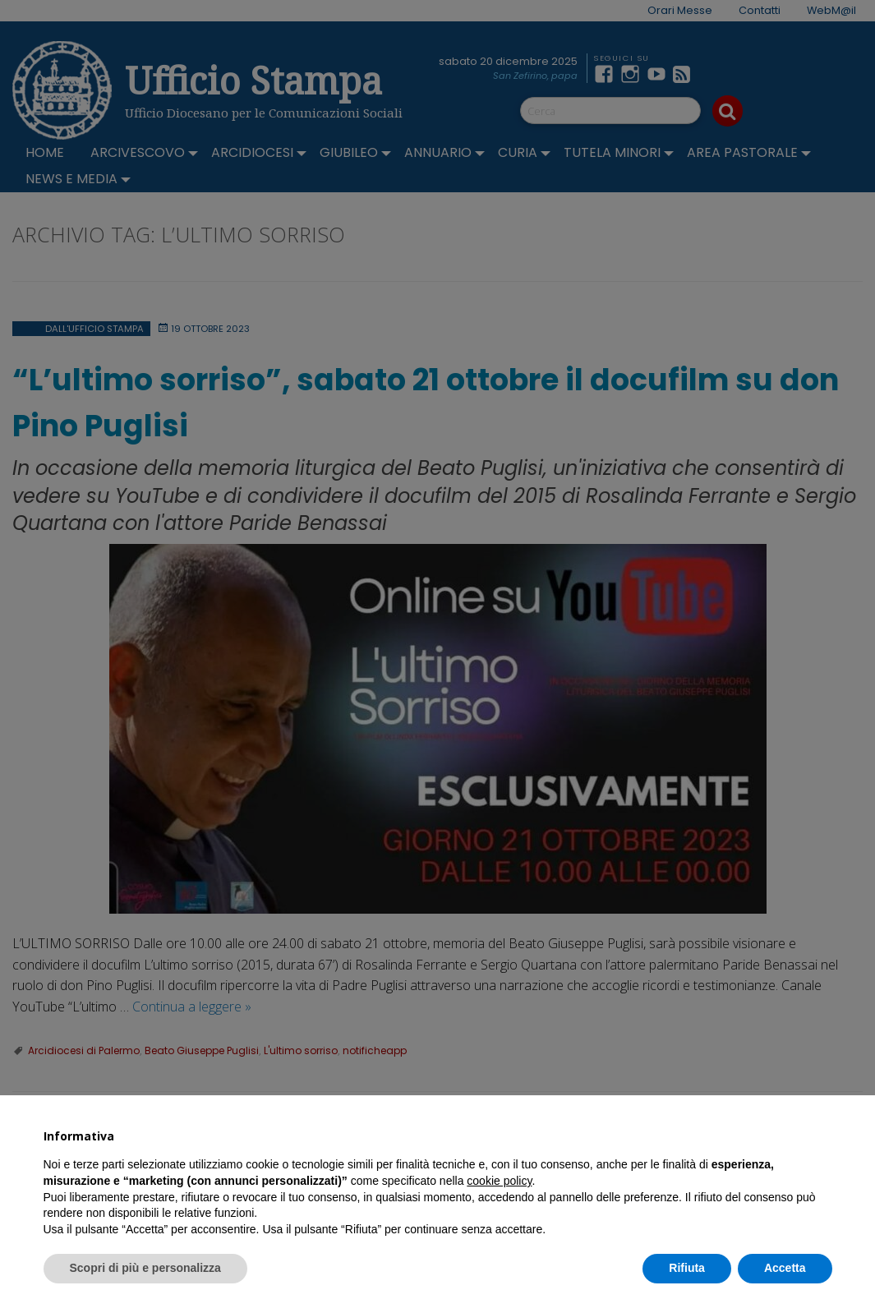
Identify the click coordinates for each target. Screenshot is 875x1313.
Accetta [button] (785, 1267)
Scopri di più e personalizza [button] (145, 1267)
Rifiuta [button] (687, 1267)
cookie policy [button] (499, 1180)
